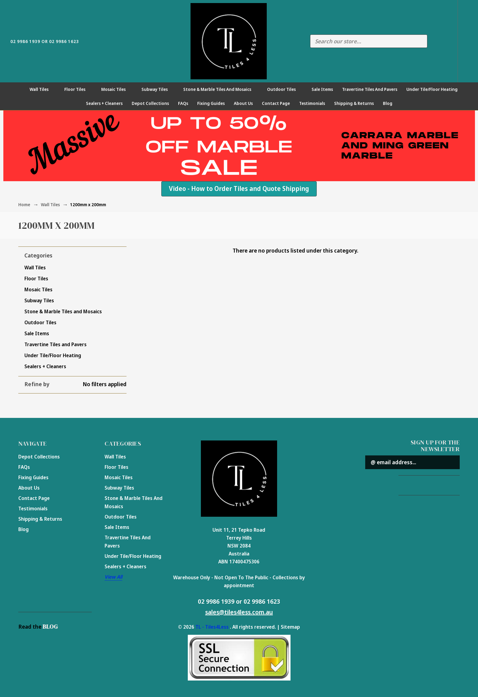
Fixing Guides (211, 103)
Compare (435, 41)
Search (419, 41)
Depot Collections (150, 103)
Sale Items (322, 89)
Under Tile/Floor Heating (435, 89)
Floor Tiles (78, 89)
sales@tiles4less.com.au (239, 612)
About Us (243, 103)
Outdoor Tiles (284, 89)
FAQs (183, 103)
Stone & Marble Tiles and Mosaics (220, 89)
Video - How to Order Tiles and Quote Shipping (239, 188)
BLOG (50, 626)
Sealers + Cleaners (104, 103)
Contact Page (276, 103)
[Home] (17, 89)
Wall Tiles (42, 89)
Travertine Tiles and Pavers (369, 89)
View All (113, 576)
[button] (239, 188)
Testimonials (312, 103)
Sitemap (290, 626)
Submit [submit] (451, 462)
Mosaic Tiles (116, 89)
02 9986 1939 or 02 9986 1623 (239, 601)
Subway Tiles (157, 89)
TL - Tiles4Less (212, 626)
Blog (387, 103)
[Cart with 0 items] (468, 41)
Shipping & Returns (354, 103)
